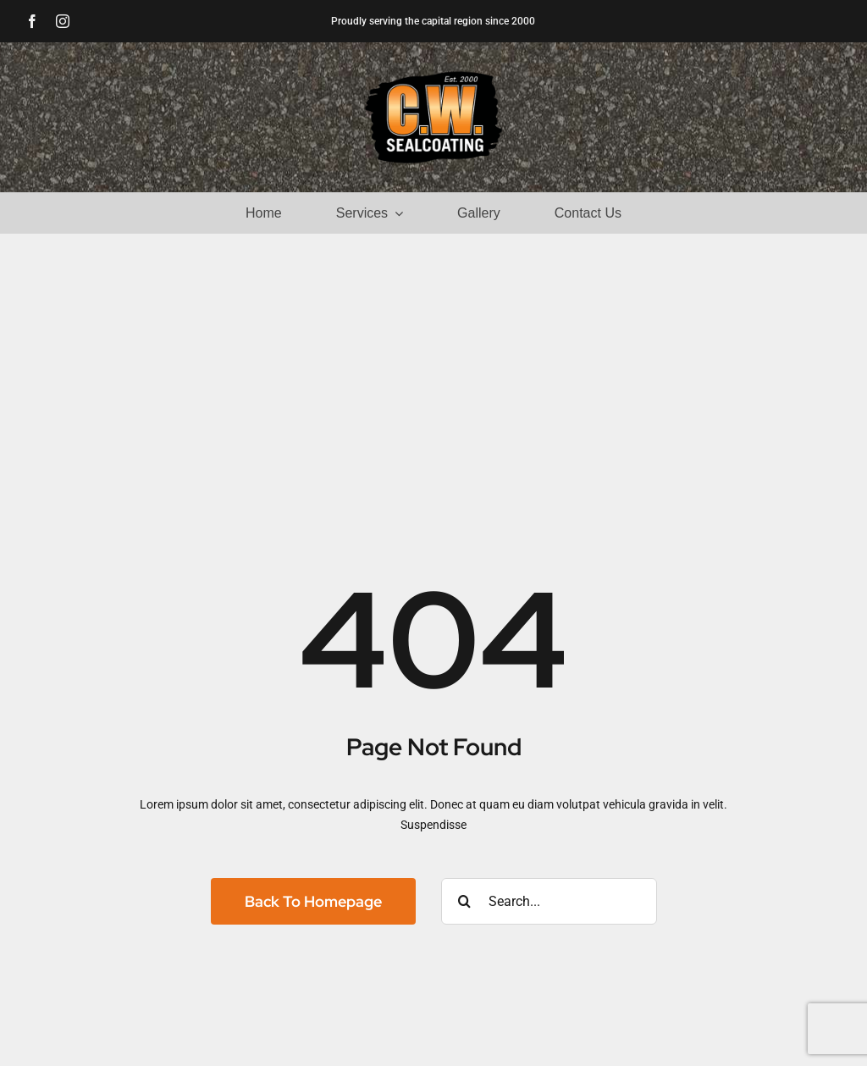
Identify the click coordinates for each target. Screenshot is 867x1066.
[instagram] (62, 21)
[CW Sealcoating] (433, 75)
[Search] (464, 901)
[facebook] (32, 21)
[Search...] (549, 901)
